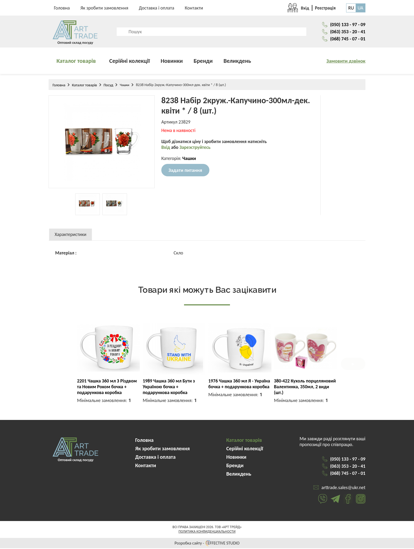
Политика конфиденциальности (207, 532)
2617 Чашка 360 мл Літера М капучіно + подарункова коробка (237, 387)
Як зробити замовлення (104, 8)
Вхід (166, 149)
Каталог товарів (76, 61)
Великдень (237, 61)
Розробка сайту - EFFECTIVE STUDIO (207, 543)
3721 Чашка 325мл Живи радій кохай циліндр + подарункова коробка (102, 387)
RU (351, 8)
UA (360, 8)
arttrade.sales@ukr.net (343, 488)
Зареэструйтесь (195, 149)
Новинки (172, 61)
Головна (62, 8)
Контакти (194, 8)
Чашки (124, 86)
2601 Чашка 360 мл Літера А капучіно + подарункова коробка (303, 387)
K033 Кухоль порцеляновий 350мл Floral (171, 384)
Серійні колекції (129, 61)
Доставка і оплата (156, 8)
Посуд (108, 85)
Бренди (203, 61)
